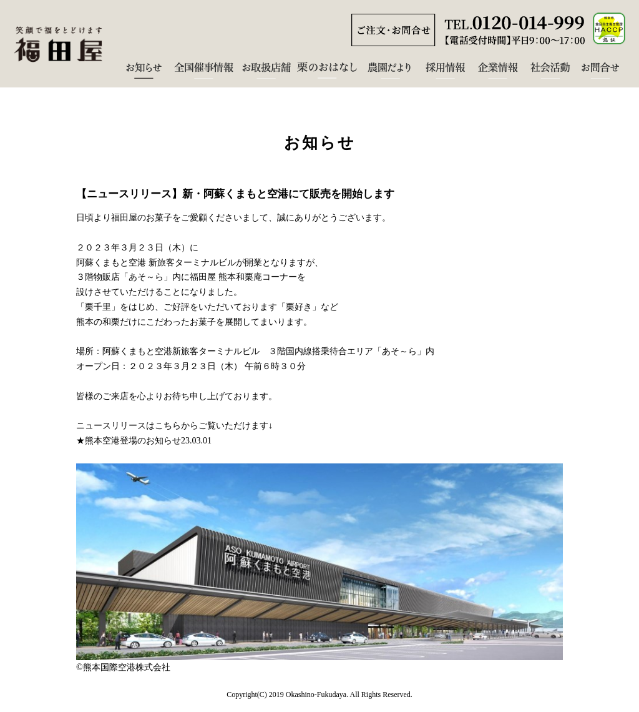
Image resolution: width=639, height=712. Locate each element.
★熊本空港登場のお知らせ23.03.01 (144, 440)
